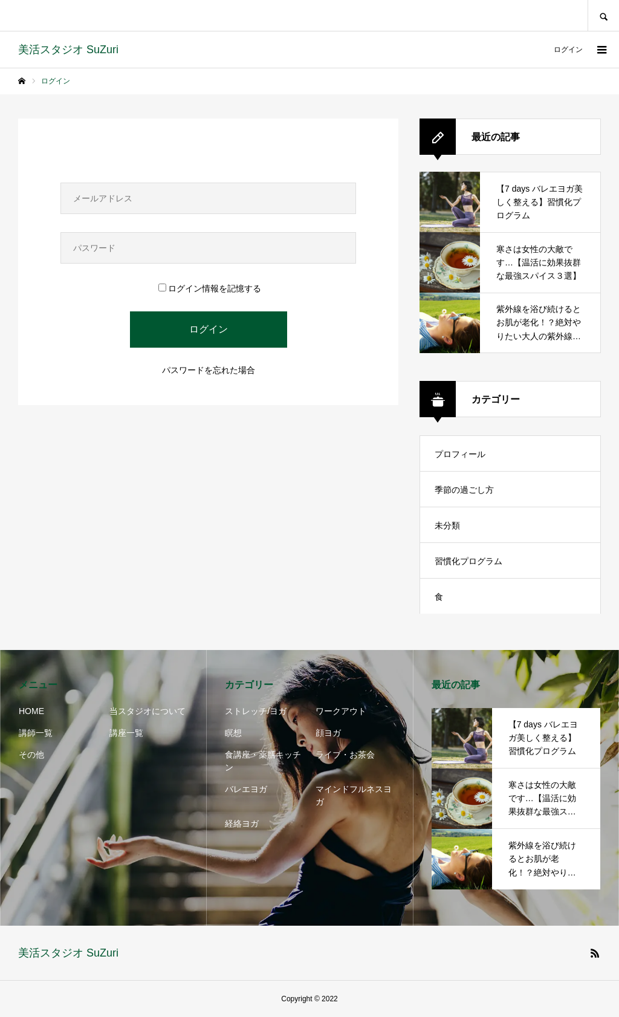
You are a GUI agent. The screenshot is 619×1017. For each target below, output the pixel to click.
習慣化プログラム (468, 561)
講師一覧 (36, 733)
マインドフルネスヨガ (354, 795)
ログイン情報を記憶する (209, 288)
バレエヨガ (246, 789)
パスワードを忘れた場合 (208, 370)
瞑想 (233, 733)
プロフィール (460, 454)
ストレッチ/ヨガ (256, 711)
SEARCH (603, 15)
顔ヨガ (328, 733)
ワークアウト (341, 711)
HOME (31, 711)
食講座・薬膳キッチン (263, 761)
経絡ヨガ (242, 823)
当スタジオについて (147, 711)
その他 (31, 754)
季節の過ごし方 (464, 490)
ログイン (568, 49)
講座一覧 (126, 733)
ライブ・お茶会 (345, 754)
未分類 (447, 525)
